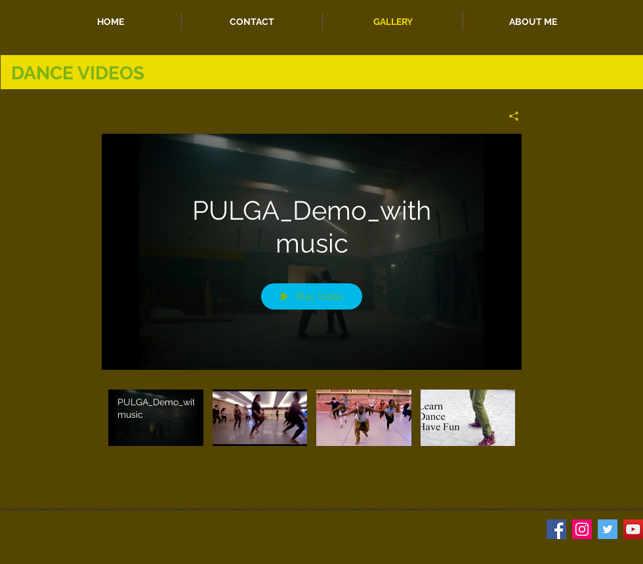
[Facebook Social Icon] (556, 529)
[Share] (509, 116)
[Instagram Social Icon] (582, 529)
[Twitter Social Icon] (607, 529)
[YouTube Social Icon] (633, 529)
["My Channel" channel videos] (311, 427)
